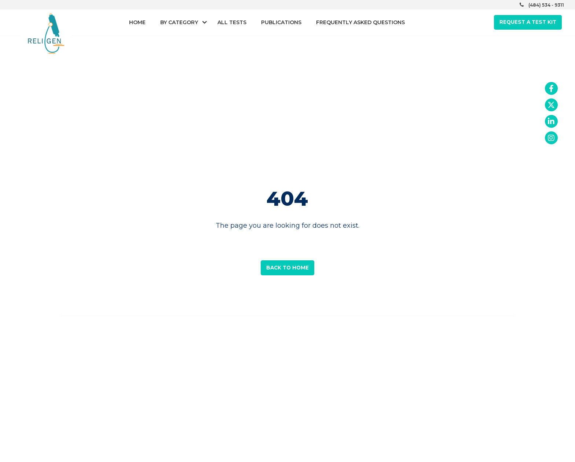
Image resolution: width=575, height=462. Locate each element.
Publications (281, 22)
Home (137, 22)
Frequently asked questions (360, 22)
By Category (179, 22)
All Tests (231, 22)
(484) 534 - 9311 (546, 5)
